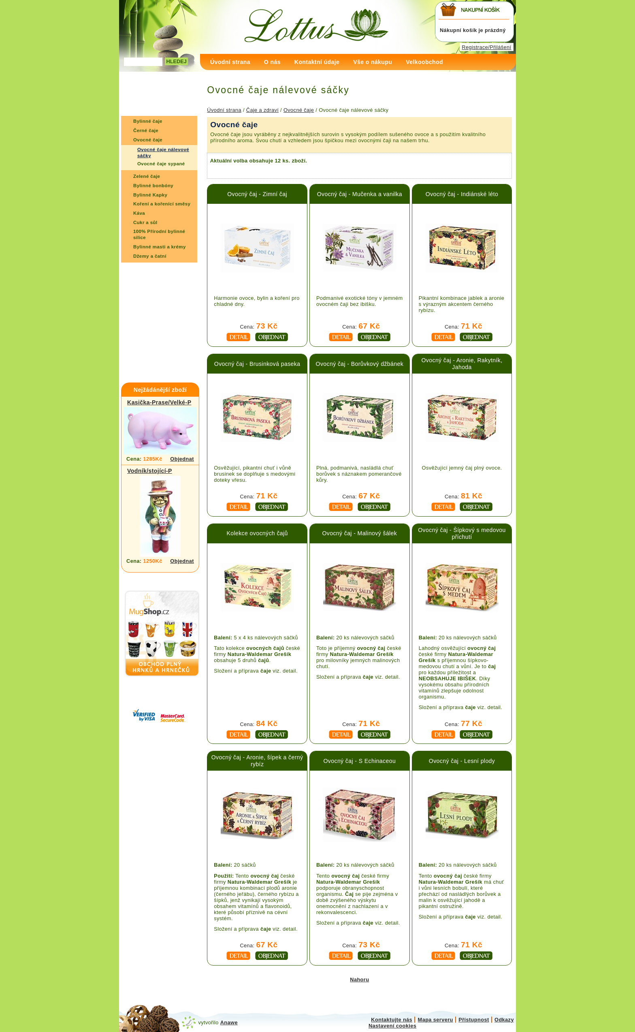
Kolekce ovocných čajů (257, 533)
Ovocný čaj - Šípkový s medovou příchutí (462, 533)
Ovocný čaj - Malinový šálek (359, 533)
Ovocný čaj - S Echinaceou (360, 761)
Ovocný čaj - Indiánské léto (462, 194)
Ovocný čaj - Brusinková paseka (257, 364)
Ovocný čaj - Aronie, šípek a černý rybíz (257, 760)
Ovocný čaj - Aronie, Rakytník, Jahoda (462, 363)
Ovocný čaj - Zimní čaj (257, 194)
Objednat (182, 459)
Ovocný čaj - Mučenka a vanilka (359, 194)
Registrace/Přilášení (486, 47)
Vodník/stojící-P (149, 471)
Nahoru (359, 979)
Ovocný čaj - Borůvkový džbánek (360, 364)
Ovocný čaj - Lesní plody (462, 761)
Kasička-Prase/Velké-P (159, 402)
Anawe (229, 1022)
